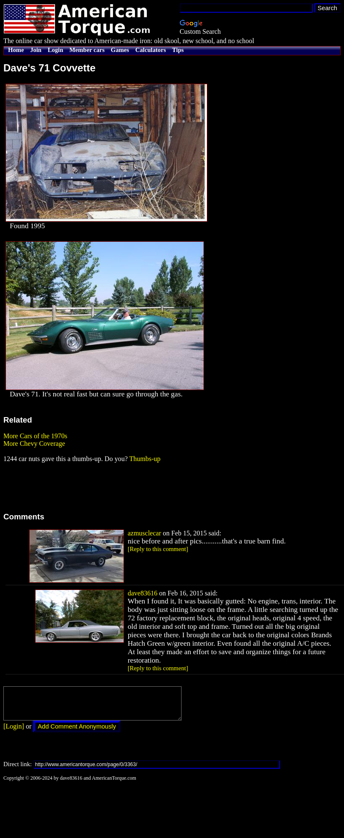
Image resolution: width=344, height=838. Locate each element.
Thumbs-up (144, 458)
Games (120, 49)
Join (35, 49)
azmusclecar (144, 533)
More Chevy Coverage (34, 443)
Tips (178, 49)
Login (55, 49)
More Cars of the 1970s (35, 435)
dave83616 (142, 593)
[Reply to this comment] (158, 549)
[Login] (13, 732)
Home (16, 49)
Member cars (87, 49)
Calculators (150, 49)
